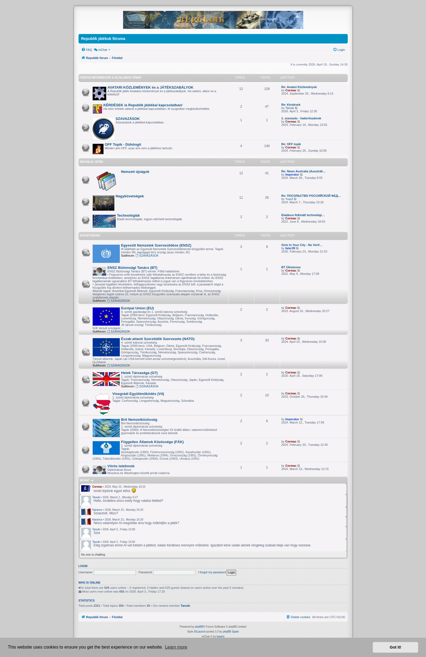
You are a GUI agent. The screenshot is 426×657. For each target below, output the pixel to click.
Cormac (290, 90)
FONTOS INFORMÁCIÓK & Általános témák (111, 77)
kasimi (220, 636)
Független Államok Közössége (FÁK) (152, 442)
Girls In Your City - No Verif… (301, 245)
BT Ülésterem (291, 267)
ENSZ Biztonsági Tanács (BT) (133, 268)
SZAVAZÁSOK (128, 119)
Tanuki (289, 108)
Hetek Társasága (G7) (139, 373)
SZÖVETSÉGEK (90, 235)
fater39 (290, 248)
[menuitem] (86, 49)
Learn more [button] (176, 647)
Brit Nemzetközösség (139, 420)
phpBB (199, 626)
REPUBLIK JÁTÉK (92, 161)
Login (83, 566)
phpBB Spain (231, 631)
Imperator (292, 174)
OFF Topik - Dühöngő (123, 144)
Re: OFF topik (291, 144)
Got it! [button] (395, 647)
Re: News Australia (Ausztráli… (303, 171)
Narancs (97, 509)
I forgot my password (212, 572)
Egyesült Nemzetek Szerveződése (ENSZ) (156, 245)
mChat (84, 480)
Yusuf (289, 199)
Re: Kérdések (290, 104)
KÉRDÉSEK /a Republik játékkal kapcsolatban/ (143, 105)
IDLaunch (200, 631)
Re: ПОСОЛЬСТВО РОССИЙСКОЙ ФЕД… (311, 195)
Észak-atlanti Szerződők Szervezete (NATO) (158, 339)
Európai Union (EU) (137, 308)
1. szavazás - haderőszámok (301, 118)
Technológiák (128, 215)
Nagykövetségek (130, 196)
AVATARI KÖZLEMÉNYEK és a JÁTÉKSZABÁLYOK (151, 87)
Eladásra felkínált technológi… (303, 215)
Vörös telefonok (121, 466)
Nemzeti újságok (135, 172)
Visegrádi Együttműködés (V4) (138, 394)
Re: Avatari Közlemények (299, 87)
